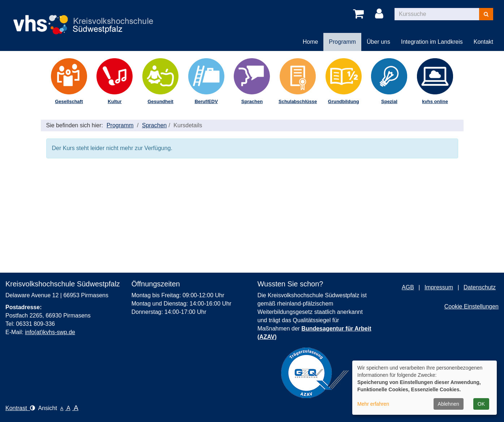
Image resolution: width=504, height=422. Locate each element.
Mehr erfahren (373, 404)
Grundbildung (343, 101)
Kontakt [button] (483, 42)
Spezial (389, 101)
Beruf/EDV (206, 101)
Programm (120, 125)
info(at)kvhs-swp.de (50, 332)
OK (481, 404)
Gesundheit (160, 101)
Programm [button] (342, 42)
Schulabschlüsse (298, 101)
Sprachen (252, 101)
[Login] (380, 14)
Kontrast (20, 408)
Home (310, 42)
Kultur (114, 101)
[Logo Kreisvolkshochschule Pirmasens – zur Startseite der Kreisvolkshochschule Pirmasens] (87, 19)
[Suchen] (486, 14)
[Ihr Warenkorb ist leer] (359, 14)
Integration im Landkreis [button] (432, 42)
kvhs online (435, 101)
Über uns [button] (378, 42)
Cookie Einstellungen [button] (471, 306)
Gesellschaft (69, 101)
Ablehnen (448, 404)
